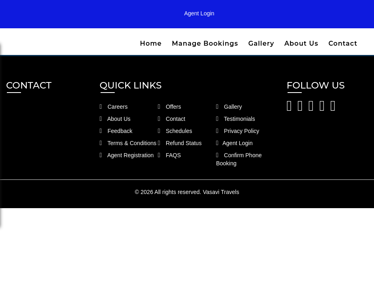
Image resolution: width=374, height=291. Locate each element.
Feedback (116, 131)
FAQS (169, 155)
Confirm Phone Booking (239, 159)
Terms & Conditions (128, 143)
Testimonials (235, 119)
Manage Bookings (205, 43)
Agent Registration (127, 155)
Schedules (175, 131)
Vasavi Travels (221, 192)
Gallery (261, 43)
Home (151, 43)
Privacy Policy (237, 131)
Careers (114, 106)
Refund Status (180, 143)
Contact (342, 43)
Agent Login (199, 13)
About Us (301, 43)
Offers (169, 106)
